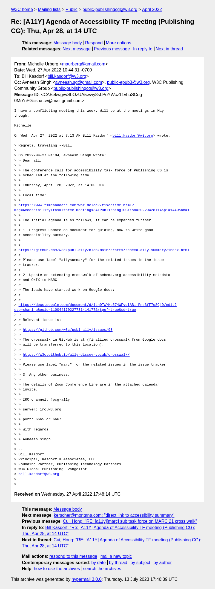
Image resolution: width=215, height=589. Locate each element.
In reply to (142, 49)
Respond (94, 43)
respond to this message (73, 556)
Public (71, 9)
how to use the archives (57, 568)
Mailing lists (49, 9)
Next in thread (169, 49)
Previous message (112, 49)
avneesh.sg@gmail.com (78, 82)
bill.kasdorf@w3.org (67, 76)
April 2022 (152, 9)
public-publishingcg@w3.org (109, 9)
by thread (118, 562)
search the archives (102, 568)
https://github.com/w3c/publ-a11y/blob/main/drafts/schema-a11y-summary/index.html (104, 250)
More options (118, 43)
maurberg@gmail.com (83, 64)
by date (98, 562)
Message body (67, 43)
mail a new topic (116, 556)
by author (162, 562)
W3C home (22, 9)
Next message (77, 49)
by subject (140, 562)
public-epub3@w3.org (128, 82)
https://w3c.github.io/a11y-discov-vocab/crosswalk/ (76, 354)
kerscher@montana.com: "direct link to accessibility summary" (114, 515)
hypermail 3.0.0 (86, 579)
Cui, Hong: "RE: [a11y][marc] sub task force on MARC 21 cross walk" (130, 521)
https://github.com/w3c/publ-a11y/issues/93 (68, 329)
